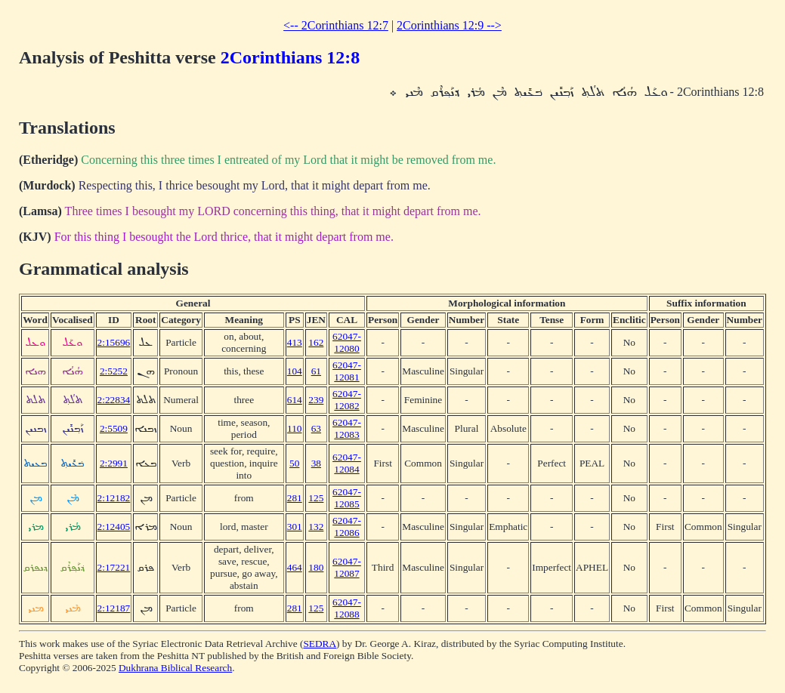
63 (316, 428)
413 (294, 342)
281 (294, 498)
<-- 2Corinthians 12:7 (335, 25)
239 (315, 399)
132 (315, 526)
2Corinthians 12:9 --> (449, 25)
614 (294, 399)
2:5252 (114, 371)
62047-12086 (346, 526)
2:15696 (114, 342)
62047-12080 (346, 342)
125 (315, 498)
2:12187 (114, 608)
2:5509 (114, 428)
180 (315, 567)
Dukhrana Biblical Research (175, 667)
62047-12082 (346, 399)
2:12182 (114, 498)
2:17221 (114, 567)
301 (294, 526)
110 (294, 428)
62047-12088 (346, 608)
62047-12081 (346, 371)
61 (316, 371)
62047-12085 (346, 498)
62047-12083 (346, 428)
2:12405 (114, 526)
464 (294, 567)
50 (294, 463)
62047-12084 (346, 463)
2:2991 (114, 463)
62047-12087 (346, 567)
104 (294, 371)
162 (315, 342)
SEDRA (319, 643)
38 (316, 463)
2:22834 (114, 399)
